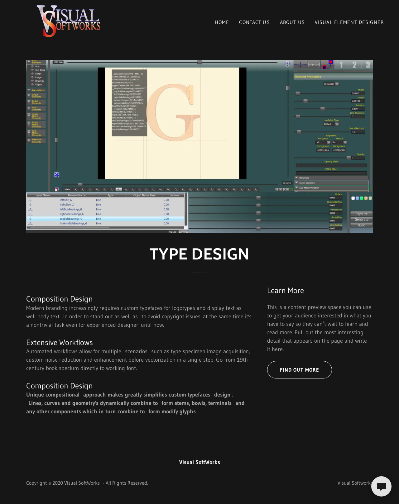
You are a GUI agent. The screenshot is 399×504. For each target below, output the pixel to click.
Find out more (299, 370)
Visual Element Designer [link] (349, 22)
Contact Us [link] (254, 22)
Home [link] (222, 22)
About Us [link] (292, 22)
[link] (67, 20)
